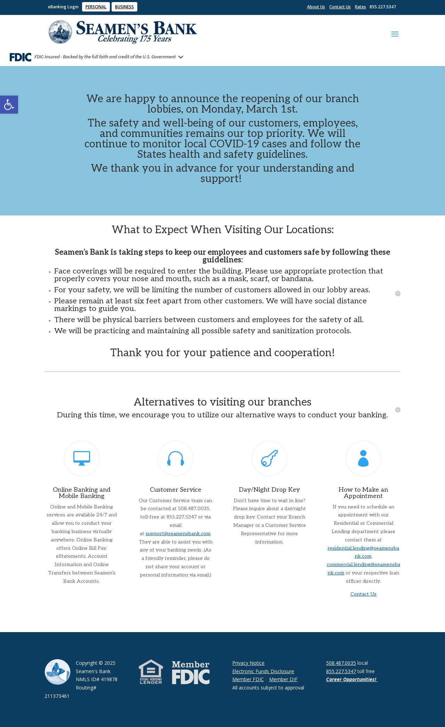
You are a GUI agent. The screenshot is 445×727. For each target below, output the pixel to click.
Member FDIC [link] (248, 679)
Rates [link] (360, 7)
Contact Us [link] (340, 7)
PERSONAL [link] (96, 7)
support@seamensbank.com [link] (178, 534)
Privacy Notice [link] (248, 663)
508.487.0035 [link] (341, 663)
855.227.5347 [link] (341, 671)
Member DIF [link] (283, 679)
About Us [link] (316, 7)
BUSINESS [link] (124, 7)
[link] (9, 105)
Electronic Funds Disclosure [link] (263, 671)
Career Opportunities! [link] (352, 679)
